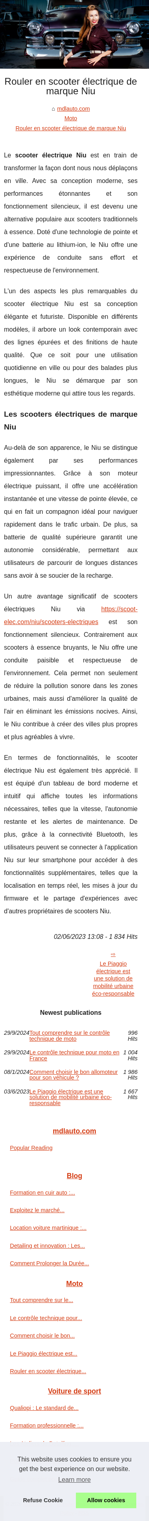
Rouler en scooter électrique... (48, 1371)
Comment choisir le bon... (42, 1335)
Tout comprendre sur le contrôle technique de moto (69, 1036)
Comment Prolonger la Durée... (49, 1263)
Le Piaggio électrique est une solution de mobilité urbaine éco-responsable (113, 978)
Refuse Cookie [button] (43, 1500)
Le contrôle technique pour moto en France (74, 1055)
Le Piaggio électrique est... (43, 1353)
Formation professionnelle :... (47, 1425)
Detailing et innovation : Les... (47, 1246)
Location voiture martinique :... (48, 1228)
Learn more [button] (74, 1479)
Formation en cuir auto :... (42, 1192)
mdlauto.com (73, 108)
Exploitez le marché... (37, 1210)
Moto (70, 118)
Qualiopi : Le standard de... (44, 1408)
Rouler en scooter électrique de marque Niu (70, 128)
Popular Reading (31, 1148)
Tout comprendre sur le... (41, 1300)
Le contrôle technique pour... (46, 1318)
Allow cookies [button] (106, 1500)
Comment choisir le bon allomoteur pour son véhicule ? (73, 1075)
